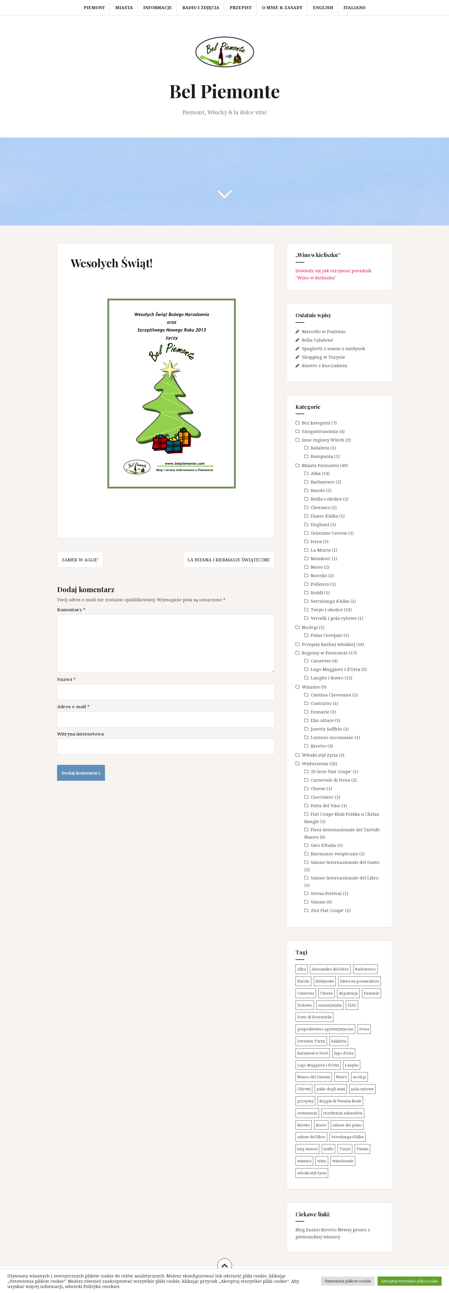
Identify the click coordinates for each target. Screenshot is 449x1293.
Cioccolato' (322, 797)
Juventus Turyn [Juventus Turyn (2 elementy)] (311, 1041)
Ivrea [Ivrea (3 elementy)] (364, 1029)
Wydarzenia (315, 763)
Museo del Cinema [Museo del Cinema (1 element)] (313, 1076)
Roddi (317, 592)
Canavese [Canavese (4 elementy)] (305, 993)
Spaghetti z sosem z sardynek (333, 348)
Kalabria (320, 448)
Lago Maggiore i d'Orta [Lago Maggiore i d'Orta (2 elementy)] (318, 1065)
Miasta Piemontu (320, 465)
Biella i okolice (326, 499)
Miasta (124, 7)
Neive (317, 567)
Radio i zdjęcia (200, 7)
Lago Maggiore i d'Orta (335, 669)
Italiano (354, 7)
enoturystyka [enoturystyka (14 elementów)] (330, 1005)
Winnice (311, 687)
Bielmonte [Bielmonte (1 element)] (325, 981)
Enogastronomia (320, 431)
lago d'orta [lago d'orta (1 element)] (343, 1053)
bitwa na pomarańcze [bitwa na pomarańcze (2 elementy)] (359, 981)
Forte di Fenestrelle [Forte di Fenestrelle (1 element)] (314, 1017)
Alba (316, 473)
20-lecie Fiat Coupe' (331, 771)
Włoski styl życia (320, 755)
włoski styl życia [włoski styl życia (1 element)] (311, 1173)
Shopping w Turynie (323, 357)
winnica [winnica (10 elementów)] (304, 1160)
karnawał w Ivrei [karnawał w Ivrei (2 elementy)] (312, 1053)
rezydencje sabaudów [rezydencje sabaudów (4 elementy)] (343, 1113)
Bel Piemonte (224, 90)
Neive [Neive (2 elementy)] (341, 1076)
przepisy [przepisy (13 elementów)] (305, 1101)
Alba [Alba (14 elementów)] (301, 969)
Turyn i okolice (327, 609)
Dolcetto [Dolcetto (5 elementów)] (304, 1005)
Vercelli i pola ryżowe (334, 618)
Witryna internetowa (80, 734)
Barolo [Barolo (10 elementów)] (303, 981)
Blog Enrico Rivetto (316, 1229)
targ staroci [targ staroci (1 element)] (307, 1148)
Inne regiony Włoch (323, 440)
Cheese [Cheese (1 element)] (326, 993)
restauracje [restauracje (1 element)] (307, 1113)
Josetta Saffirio (326, 729)
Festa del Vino (325, 805)
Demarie (320, 712)
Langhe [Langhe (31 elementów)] (351, 1065)
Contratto (321, 703)
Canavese (321, 661)
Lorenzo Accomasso (332, 737)
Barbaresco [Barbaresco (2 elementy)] (365, 969)
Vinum (318, 902)
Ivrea (316, 541)
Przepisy (241, 7)
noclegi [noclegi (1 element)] (359, 1076)
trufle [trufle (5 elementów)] (328, 1148)
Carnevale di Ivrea (330, 780)
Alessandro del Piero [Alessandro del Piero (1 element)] (330, 969)
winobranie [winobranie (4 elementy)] (342, 1160)
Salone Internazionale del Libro (345, 878)
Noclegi (310, 627)
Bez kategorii (316, 423)
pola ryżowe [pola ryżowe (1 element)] (362, 1089)
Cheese (318, 788)
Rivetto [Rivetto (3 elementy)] (303, 1125)
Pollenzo (320, 584)
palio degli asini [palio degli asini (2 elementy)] (330, 1089)
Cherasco (320, 507)
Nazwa (66, 679)
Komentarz (71, 609)
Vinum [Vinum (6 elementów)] (362, 1148)
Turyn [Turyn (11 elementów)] (344, 1148)
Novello (319, 575)
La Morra (321, 550)
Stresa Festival (326, 893)
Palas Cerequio (327, 635)
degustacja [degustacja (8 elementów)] (348, 993)
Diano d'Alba (324, 516)
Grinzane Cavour (329, 533)
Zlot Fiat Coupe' (327, 910)
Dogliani (320, 524)
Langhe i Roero (327, 678)
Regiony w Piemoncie (325, 653)
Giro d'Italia (323, 845)
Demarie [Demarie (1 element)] (371, 993)
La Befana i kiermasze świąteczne (229, 559)
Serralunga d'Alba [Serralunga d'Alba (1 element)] (347, 1136)
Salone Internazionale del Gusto (345, 862)
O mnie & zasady (282, 7)
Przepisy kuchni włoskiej (328, 644)
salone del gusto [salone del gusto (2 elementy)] (347, 1125)
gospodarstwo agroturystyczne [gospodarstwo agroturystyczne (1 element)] (325, 1029)
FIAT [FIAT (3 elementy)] (352, 1005)
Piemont (94, 7)
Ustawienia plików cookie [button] (348, 1281)
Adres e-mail (73, 706)
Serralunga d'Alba (330, 601)
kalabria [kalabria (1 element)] (338, 1041)
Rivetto (318, 746)
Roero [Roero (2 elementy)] (321, 1125)
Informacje (157, 7)
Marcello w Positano (324, 331)
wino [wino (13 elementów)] (321, 1160)
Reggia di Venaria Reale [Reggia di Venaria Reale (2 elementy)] (340, 1101)
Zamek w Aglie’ (80, 559)
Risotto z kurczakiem (325, 365)
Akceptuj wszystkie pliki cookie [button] (409, 1281)
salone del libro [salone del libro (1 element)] (311, 1136)
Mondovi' (321, 558)
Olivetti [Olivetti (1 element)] (304, 1089)
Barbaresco (323, 482)
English (323, 7)
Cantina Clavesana (331, 695)
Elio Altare (322, 720)
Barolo (318, 490)
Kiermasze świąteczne (334, 854)
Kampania (322, 456)
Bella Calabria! (317, 340)
